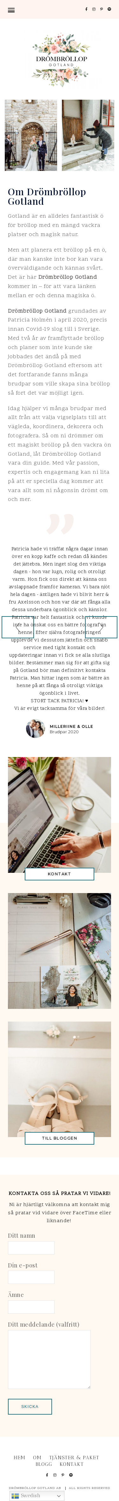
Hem (19, 1457)
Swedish (25, 1496)
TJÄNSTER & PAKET (74, 1457)
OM (37, 1457)
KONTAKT (72, 1464)
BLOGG (44, 1464)
